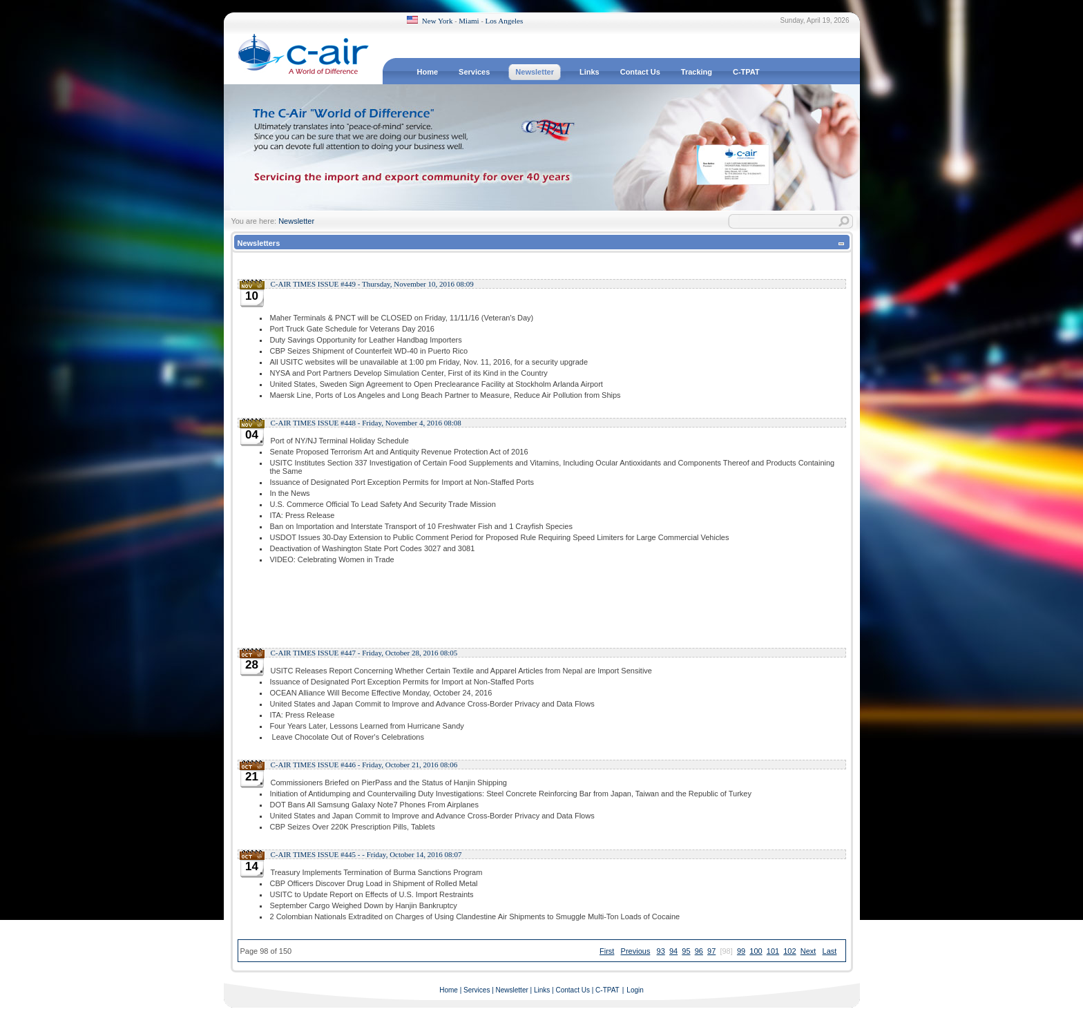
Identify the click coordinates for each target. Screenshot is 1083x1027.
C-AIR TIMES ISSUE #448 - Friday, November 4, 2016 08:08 (366, 423)
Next (808, 951)
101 (773, 951)
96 (699, 951)
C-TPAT (607, 990)
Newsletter (296, 221)
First (607, 951)
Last (830, 951)
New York (437, 21)
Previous (636, 951)
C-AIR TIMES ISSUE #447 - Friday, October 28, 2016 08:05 (364, 653)
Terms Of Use (833, 1015)
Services (476, 990)
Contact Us (572, 990)
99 (741, 951)
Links (542, 990)
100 (755, 951)
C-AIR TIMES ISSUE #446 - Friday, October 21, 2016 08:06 (364, 764)
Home (448, 990)
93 (661, 951)
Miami (469, 21)
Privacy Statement (778, 1015)
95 (686, 951)
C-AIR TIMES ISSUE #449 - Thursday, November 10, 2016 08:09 (372, 284)
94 (673, 951)
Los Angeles (505, 21)
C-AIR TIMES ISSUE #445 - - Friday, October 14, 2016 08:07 (366, 854)
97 (711, 951)
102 (789, 951)
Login (634, 990)
